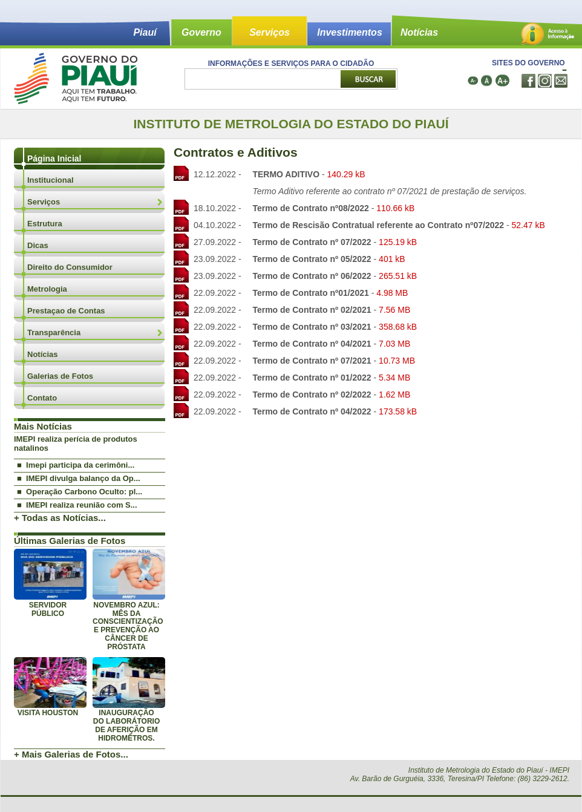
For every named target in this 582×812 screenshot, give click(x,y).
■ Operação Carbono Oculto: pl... (79, 491)
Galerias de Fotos (60, 376)
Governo (201, 32)
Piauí (144, 32)
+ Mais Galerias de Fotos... (71, 754)
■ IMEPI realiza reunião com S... (77, 504)
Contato (42, 397)
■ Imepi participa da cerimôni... (75, 465)
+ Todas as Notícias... (60, 517)
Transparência (53, 332)
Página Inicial (54, 158)
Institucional (50, 180)
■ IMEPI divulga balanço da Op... (78, 478)
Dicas (37, 245)
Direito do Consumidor (70, 267)
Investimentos (349, 32)
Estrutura (44, 223)
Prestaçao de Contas (66, 310)
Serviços (269, 32)
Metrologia (47, 288)
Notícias (419, 32)
